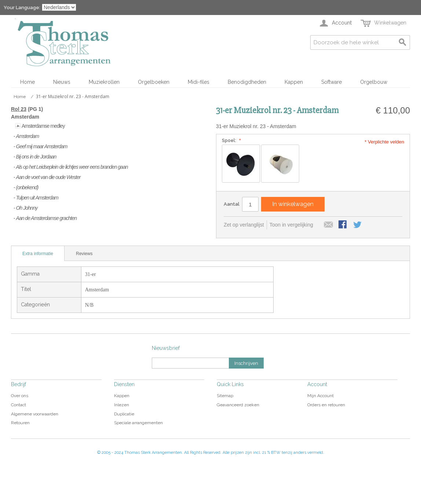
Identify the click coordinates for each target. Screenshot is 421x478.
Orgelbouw (373, 82)
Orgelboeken (153, 82)
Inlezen (121, 404)
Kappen (294, 82)
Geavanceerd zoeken (238, 404)
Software (331, 82)
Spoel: (230, 140)
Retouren (20, 422)
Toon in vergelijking (291, 225)
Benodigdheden (247, 82)
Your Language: (22, 7)
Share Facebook (343, 225)
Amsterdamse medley (43, 126)
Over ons (19, 395)
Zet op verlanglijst (244, 225)
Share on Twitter (358, 225)
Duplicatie (124, 414)
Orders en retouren (326, 404)
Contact (18, 404)
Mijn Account (320, 395)
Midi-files (198, 82)
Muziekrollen (104, 82)
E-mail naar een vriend (328, 225)
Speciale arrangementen (138, 422)
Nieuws (61, 82)
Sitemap (225, 395)
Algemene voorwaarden (34, 414)
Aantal (231, 204)
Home (27, 82)
